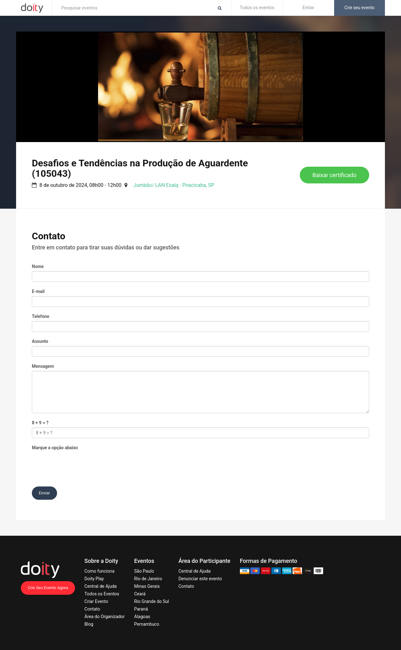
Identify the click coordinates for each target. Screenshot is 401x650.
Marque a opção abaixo (55, 447)
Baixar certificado (334, 175)
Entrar (308, 7)
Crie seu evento (359, 7)
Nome (38, 266)
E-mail (38, 291)
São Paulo (144, 571)
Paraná (141, 608)
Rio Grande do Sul (151, 601)
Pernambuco (146, 624)
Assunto (40, 341)
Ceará (140, 593)
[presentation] (80, 464)
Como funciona (99, 571)
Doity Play (94, 578)
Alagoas (142, 616)
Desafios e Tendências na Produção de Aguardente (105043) (140, 168)
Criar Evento (96, 601)
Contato (92, 608)
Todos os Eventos (101, 593)
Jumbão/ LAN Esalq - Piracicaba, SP (173, 185)
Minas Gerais (147, 586)
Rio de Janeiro (148, 578)
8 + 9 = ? (40, 422)
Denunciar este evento (200, 578)
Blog (88, 624)
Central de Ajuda (100, 586)
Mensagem (43, 366)
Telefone (40, 316)
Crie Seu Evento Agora (48, 587)
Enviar (44, 493)
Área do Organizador (104, 616)
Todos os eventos (257, 7)
